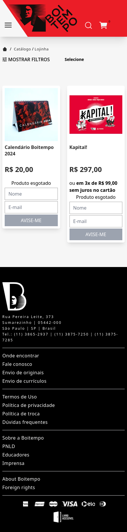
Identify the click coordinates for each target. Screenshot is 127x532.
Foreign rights (18, 487)
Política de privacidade (28, 405)
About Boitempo (21, 479)
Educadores (15, 455)
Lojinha (42, 49)
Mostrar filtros (26, 59)
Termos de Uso (19, 397)
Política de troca (21, 413)
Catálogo (22, 49)
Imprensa (13, 463)
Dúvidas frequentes (25, 422)
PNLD (8, 446)
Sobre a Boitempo (23, 438)
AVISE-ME (31, 220)
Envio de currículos (24, 381)
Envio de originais (23, 372)
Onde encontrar (20, 355)
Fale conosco (17, 364)
